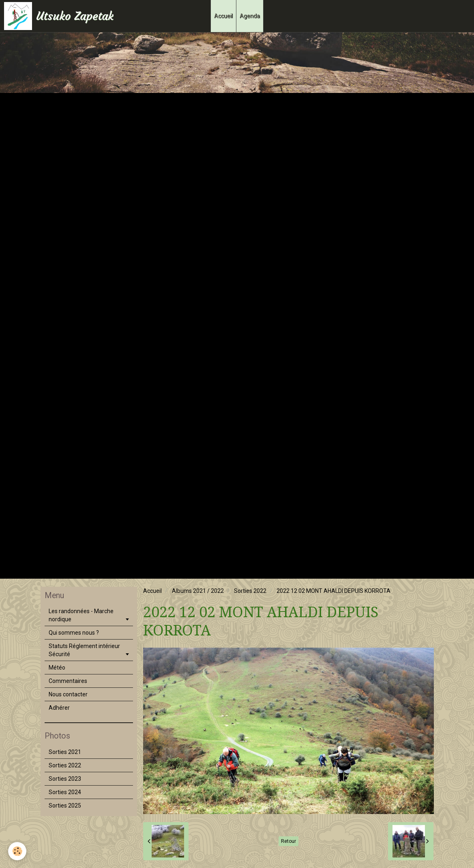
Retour (288, 841)
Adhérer (59, 707)
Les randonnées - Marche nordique (81, 615)
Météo (57, 667)
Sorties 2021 (65, 752)
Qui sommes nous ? (74, 632)
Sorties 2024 (65, 792)
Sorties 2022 (250, 591)
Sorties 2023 (65, 778)
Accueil (223, 16)
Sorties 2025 (65, 805)
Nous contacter (68, 694)
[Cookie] (17, 851)
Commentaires (68, 681)
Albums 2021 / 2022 (198, 591)
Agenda (250, 16)
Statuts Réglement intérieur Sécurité (84, 650)
